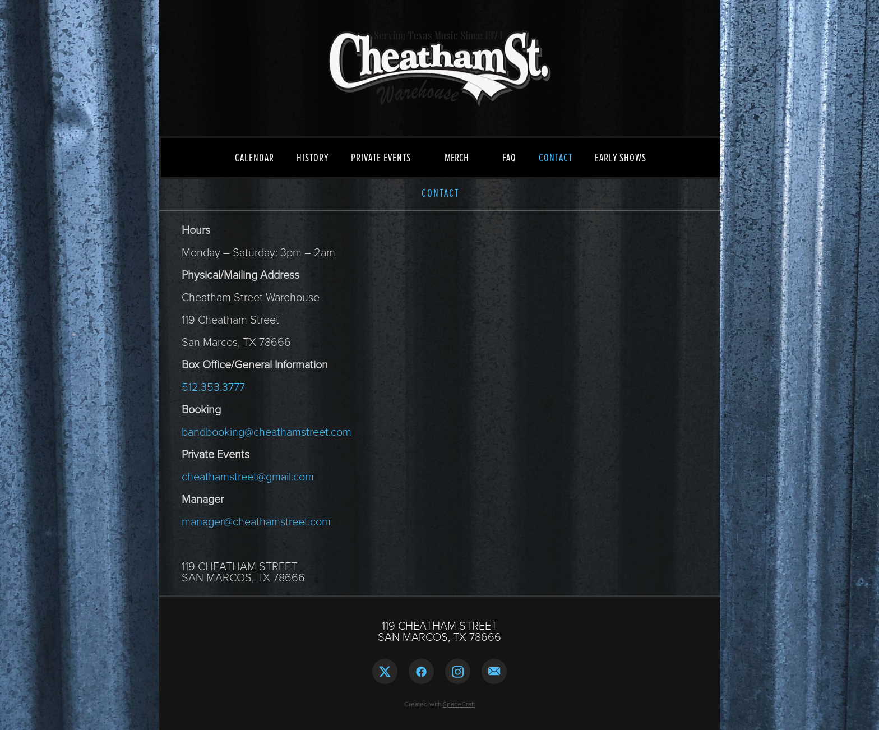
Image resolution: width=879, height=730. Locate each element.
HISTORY (313, 157)
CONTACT (555, 157)
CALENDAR (254, 157)
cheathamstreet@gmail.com (248, 476)
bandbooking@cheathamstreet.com (266, 431)
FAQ (509, 157)
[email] (494, 671)
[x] (384, 671)
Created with (439, 704)
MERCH (457, 157)
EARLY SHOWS (620, 157)
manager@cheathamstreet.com (256, 521)
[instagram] (457, 671)
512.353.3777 (213, 386)
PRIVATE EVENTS (381, 157)
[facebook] (421, 671)
